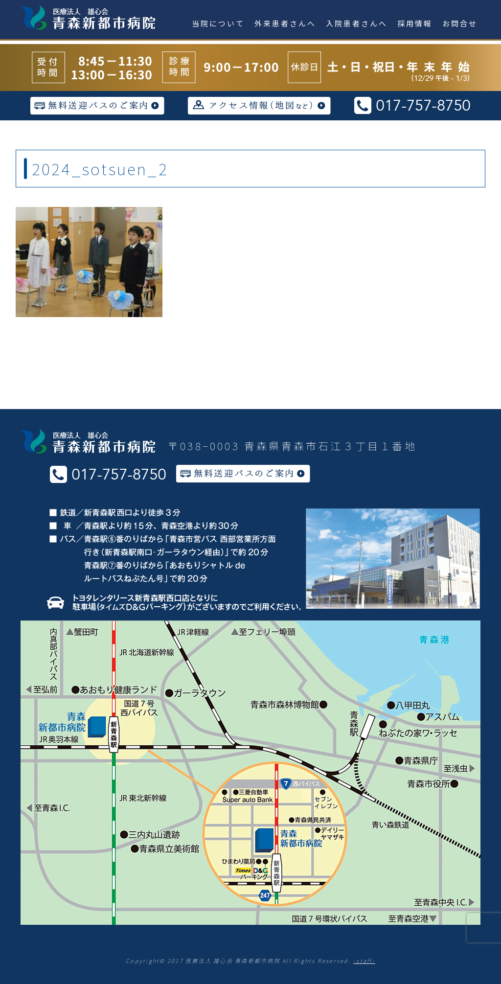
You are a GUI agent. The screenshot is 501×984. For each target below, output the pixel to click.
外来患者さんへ (285, 23)
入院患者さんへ (356, 23)
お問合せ (460, 23)
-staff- (364, 960)
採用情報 (415, 23)
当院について (218, 23)
